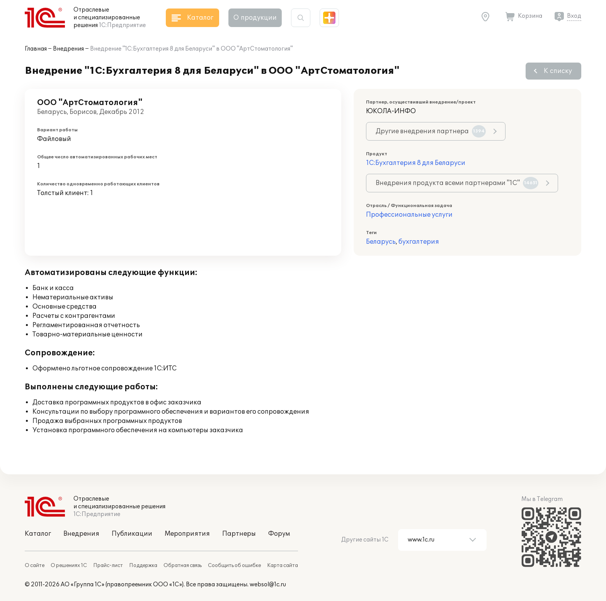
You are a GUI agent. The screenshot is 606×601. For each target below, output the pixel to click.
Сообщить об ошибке (234, 565)
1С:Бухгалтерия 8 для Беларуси (415, 163)
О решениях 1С (69, 565)
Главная (36, 49)
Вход (574, 16)
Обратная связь (182, 565)
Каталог (38, 534)
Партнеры (239, 534)
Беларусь (381, 242)
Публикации (132, 534)
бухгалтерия (418, 242)
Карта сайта (282, 565)
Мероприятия (187, 534)
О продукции (255, 18)
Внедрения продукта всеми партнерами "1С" (457, 183)
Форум (279, 534)
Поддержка (143, 565)
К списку (558, 71)
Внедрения (68, 49)
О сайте (34, 565)
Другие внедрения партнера (431, 131)
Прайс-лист (108, 565)
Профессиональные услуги (409, 215)
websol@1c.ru (268, 584)
